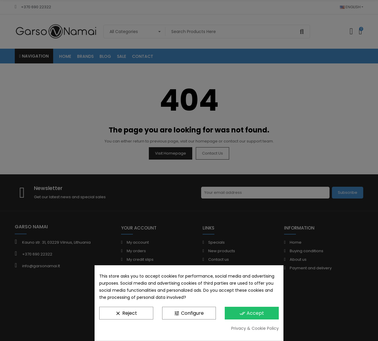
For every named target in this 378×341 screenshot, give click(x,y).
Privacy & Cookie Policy (255, 328)
